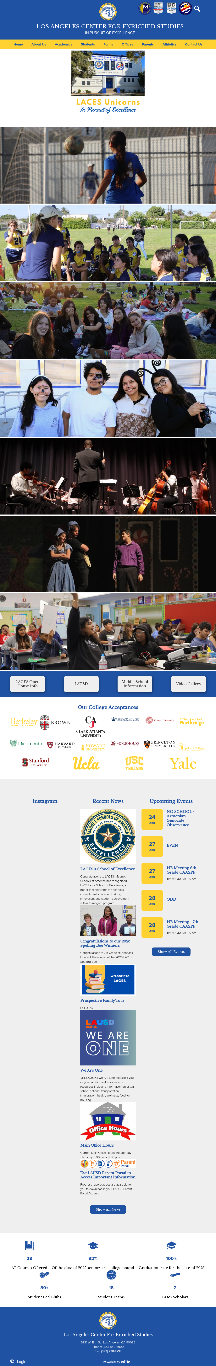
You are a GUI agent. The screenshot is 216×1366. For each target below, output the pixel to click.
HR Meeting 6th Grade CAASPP (181, 870)
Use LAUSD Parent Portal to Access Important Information (108, 1175)
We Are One (91, 1070)
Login (17, 1361)
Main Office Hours (97, 1145)
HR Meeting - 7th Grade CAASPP (182, 924)
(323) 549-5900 (113, 1347)
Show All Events (171, 952)
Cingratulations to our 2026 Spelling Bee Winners (105, 943)
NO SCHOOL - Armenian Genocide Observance (180, 818)
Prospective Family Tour (102, 1001)
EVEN (172, 845)
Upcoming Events (171, 801)
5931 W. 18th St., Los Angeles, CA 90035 (108, 1342)
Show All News (108, 1209)
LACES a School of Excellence (107, 869)
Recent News (108, 801)
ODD (171, 899)
